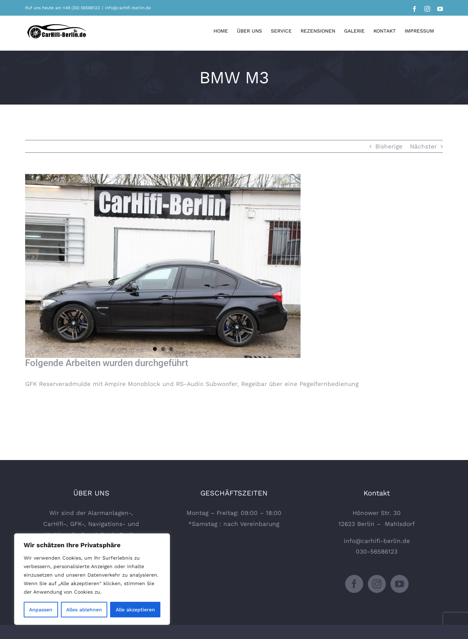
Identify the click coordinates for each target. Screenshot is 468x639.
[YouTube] (399, 584)
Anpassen (40, 609)
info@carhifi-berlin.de (128, 7)
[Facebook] (354, 584)
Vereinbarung (259, 523)
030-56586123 (377, 551)
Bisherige (389, 146)
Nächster (423, 146)
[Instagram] (377, 584)
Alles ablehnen (84, 609)
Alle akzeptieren (135, 609)
